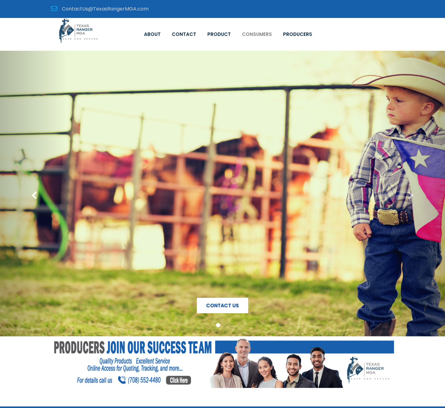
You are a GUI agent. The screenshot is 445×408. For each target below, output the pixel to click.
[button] (33, 193)
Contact (184, 34)
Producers (297, 34)
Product (219, 34)
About (152, 34)
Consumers (257, 34)
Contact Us (222, 305)
